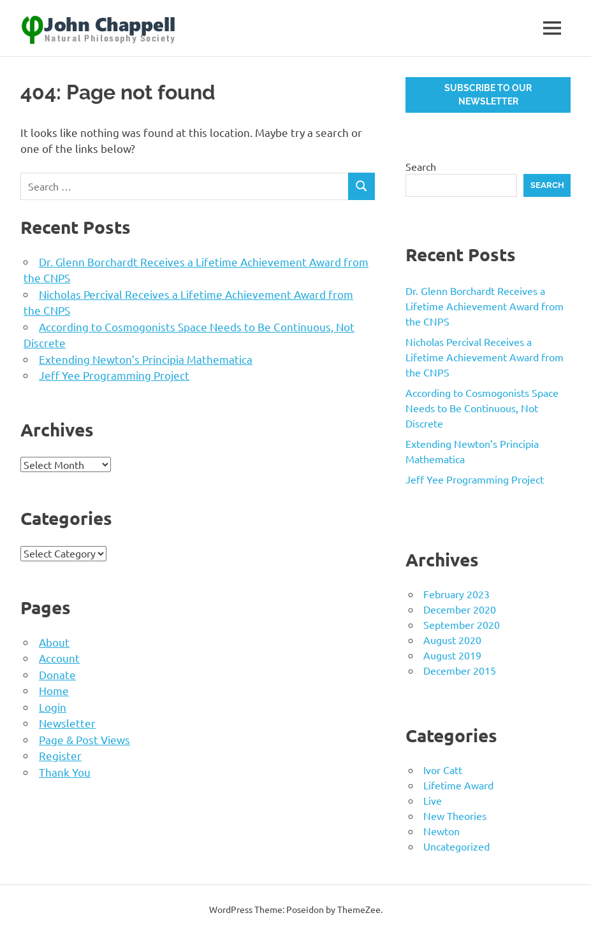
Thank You (65, 772)
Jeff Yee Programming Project (114, 375)
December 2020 (459, 609)
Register (60, 755)
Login (52, 707)
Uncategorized (456, 846)
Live (432, 800)
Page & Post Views (84, 739)
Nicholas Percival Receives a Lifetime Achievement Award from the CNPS (484, 356)
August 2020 (452, 639)
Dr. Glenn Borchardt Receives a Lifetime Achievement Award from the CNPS (484, 305)
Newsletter (67, 722)
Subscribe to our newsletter (488, 94)
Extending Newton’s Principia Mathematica (145, 359)
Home (54, 690)
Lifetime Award (458, 785)
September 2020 (461, 624)
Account (59, 658)
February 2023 (456, 593)
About (54, 642)
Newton (441, 830)
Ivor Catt (442, 769)
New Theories (454, 815)
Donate (57, 674)
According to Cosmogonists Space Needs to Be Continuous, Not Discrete (481, 407)
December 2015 (459, 670)
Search (420, 166)
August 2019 (452, 655)
